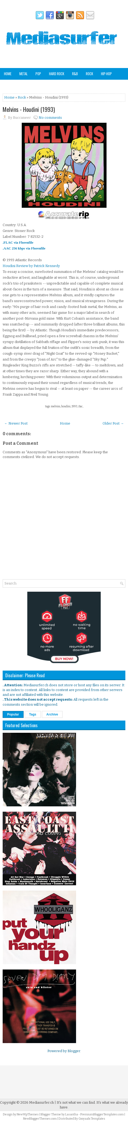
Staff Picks (109, 85)
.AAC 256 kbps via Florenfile (24, 248)
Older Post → (113, 423)
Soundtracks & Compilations (25, 85)
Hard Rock (56, 73)
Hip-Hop (106, 73)
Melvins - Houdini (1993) (29, 109)
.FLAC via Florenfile (18, 242)
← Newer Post (16, 423)
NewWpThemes (28, 1114)
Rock (89, 73)
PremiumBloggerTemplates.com (102, 1114)
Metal (23, 73)
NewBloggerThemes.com (40, 1118)
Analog (88, 85)
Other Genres (65, 85)
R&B (75, 73)
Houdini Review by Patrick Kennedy (31, 266)
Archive (52, 714)
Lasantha (71, 1114)
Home (7, 73)
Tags (32, 714)
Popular (13, 714)
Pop (38, 73)
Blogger (74, 1051)
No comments (50, 118)
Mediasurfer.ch (41, 1102)
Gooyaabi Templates (91, 1118)
